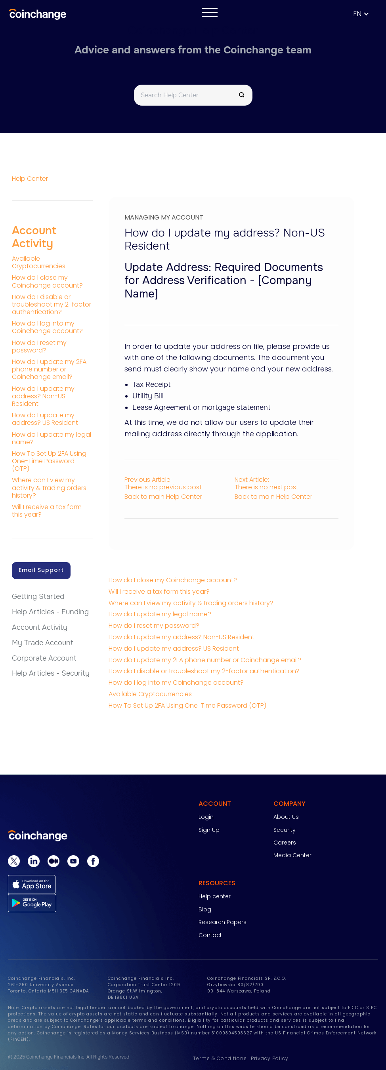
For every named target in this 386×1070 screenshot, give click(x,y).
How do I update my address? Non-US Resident (181, 637)
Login (206, 817)
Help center (215, 896)
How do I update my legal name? (160, 614)
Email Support (41, 570)
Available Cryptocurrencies (150, 694)
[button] (365, 14)
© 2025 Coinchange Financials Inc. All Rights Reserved (68, 1057)
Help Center (30, 178)
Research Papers (223, 922)
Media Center (292, 855)
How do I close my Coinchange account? (173, 580)
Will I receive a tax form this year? (159, 591)
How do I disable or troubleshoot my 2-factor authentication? (204, 671)
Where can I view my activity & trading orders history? (191, 603)
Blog (205, 909)
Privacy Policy (270, 1058)
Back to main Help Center (163, 496)
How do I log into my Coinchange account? (176, 682)
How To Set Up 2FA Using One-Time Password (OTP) (187, 705)
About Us (286, 817)
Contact (210, 935)
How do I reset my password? (154, 625)
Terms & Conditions (220, 1058)
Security (284, 830)
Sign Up (209, 830)
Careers (284, 843)
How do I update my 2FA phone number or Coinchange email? (205, 660)
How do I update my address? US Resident (174, 648)
